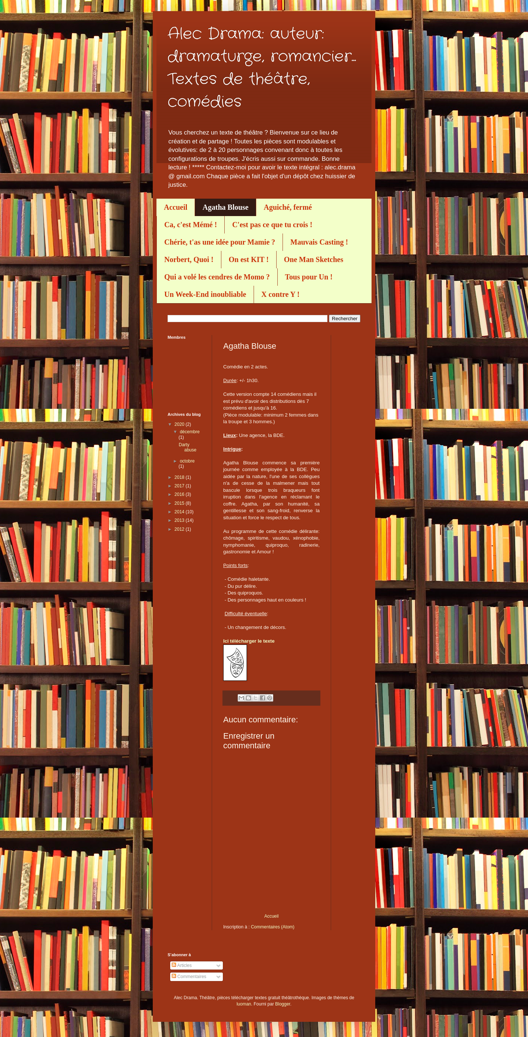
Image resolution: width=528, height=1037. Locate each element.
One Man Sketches (313, 259)
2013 (180, 520)
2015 (180, 503)
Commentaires (189, 976)
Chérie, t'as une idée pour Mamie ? (219, 242)
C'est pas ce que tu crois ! (272, 225)
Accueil (175, 207)
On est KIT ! (249, 259)
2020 (180, 424)
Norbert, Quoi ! (189, 259)
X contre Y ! (280, 294)
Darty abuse (188, 447)
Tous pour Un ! (309, 277)
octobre (187, 461)
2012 (180, 529)
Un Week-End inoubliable (205, 294)
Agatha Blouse (225, 207)
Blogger (282, 1004)
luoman (244, 1004)
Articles (182, 965)
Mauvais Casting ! (319, 242)
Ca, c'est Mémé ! (190, 225)
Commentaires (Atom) (272, 927)
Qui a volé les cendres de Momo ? (217, 277)
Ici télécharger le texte (249, 641)
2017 (180, 485)
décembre (189, 431)
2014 (180, 511)
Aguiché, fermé (288, 207)
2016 (180, 494)
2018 (180, 477)
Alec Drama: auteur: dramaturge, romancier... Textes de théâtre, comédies (262, 68)
